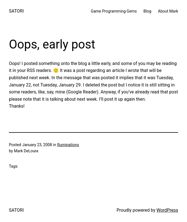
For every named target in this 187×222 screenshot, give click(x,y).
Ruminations (68, 145)
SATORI (16, 11)
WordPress (167, 210)
